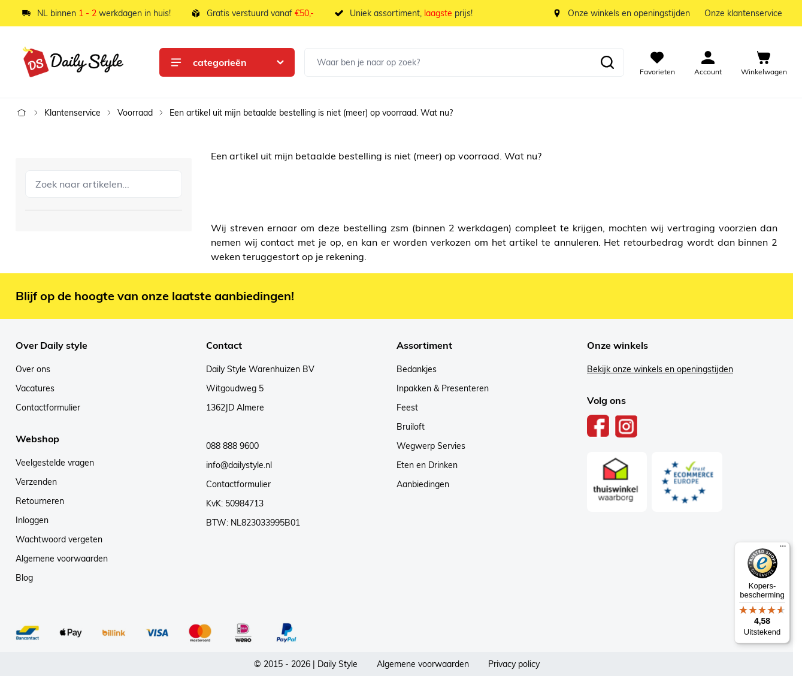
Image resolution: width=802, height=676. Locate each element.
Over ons (33, 369)
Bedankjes (417, 369)
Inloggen (32, 520)
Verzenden (36, 481)
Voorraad (135, 112)
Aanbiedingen (423, 484)
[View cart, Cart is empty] (764, 62)
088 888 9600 (232, 445)
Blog (24, 577)
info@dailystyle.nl (239, 465)
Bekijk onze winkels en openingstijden (660, 369)
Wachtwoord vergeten (59, 539)
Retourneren (40, 501)
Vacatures (35, 388)
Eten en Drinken (427, 465)
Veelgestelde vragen (55, 462)
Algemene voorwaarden (62, 558)
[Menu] (783, 549)
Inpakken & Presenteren (443, 388)
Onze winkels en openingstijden (629, 13)
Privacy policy (514, 664)
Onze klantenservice (743, 13)
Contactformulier (48, 407)
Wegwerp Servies (431, 445)
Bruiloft (411, 426)
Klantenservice (72, 112)
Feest (407, 407)
